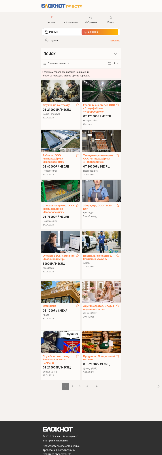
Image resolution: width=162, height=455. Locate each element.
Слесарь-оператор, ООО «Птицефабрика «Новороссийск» (58, 209)
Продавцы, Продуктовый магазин (99, 358)
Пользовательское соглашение (61, 446)
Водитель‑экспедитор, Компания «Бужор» (97, 257)
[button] (71, 19)
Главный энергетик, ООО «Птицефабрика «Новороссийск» (99, 108)
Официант (49, 305)
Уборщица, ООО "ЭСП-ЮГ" (97, 207)
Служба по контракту (56, 105)
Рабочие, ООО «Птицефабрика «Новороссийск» (53, 158)
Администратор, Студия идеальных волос (98, 307)
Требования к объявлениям (59, 450)
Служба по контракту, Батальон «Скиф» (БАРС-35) (56, 359)
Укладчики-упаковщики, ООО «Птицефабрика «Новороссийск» (98, 158)
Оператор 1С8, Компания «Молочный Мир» (58, 257)
